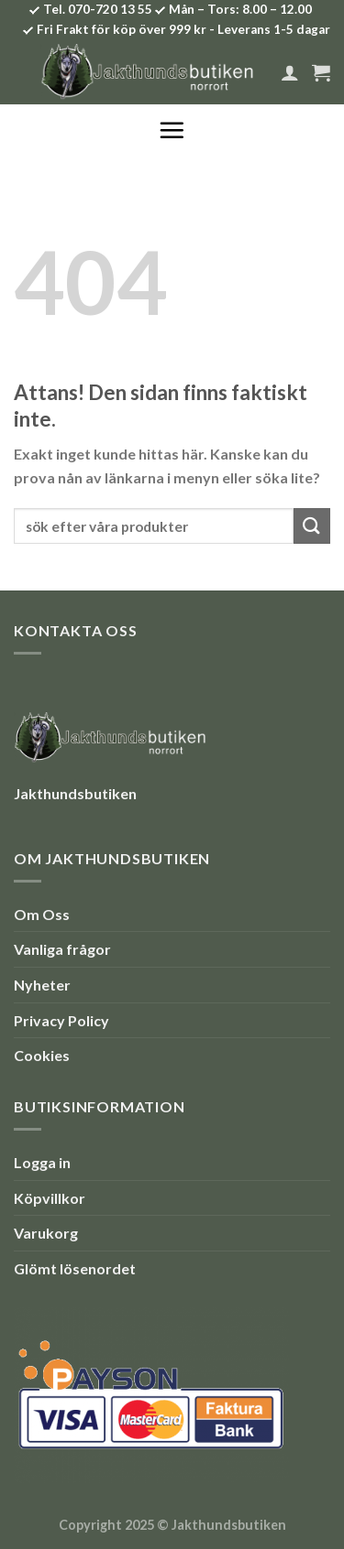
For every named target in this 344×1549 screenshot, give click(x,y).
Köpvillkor (49, 1198)
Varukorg (46, 1232)
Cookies (42, 1055)
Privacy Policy (61, 1020)
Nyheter (42, 984)
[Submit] (312, 526)
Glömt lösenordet (75, 1268)
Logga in (42, 1162)
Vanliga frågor (62, 949)
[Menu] (171, 130)
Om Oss (42, 914)
